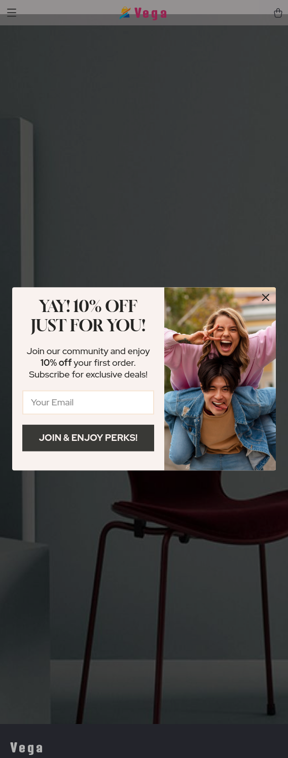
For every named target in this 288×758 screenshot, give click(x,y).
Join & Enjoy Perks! (88, 437)
